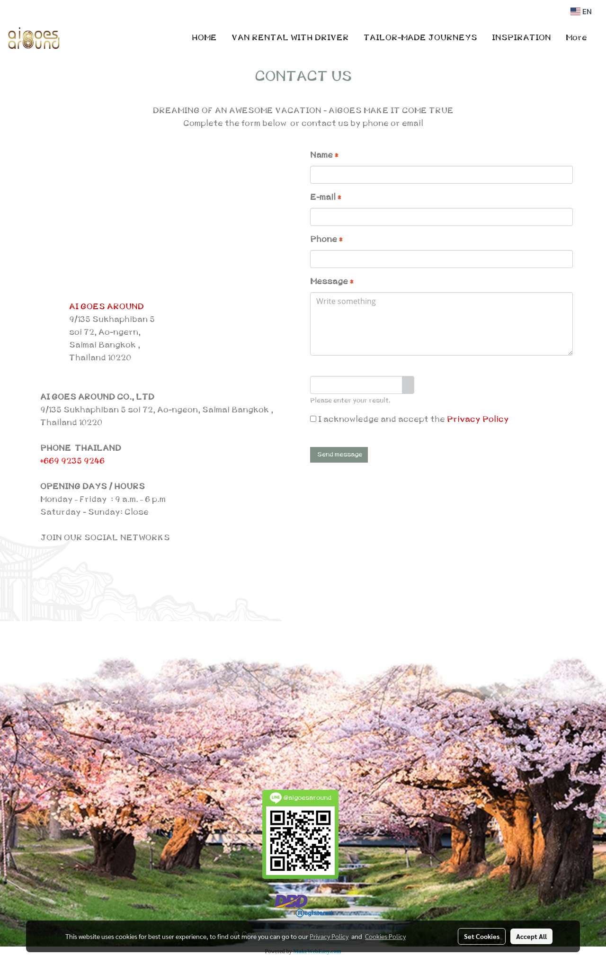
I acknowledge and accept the (409, 419)
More (576, 38)
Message (331, 282)
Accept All (531, 936)
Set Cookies (481, 936)
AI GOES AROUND (106, 307)
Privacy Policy (478, 419)
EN (581, 11)
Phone (326, 239)
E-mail (325, 197)
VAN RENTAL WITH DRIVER (290, 38)
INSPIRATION (521, 38)
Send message (339, 454)
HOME (204, 38)
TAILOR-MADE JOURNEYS (420, 38)
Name (324, 155)
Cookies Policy (385, 936)
